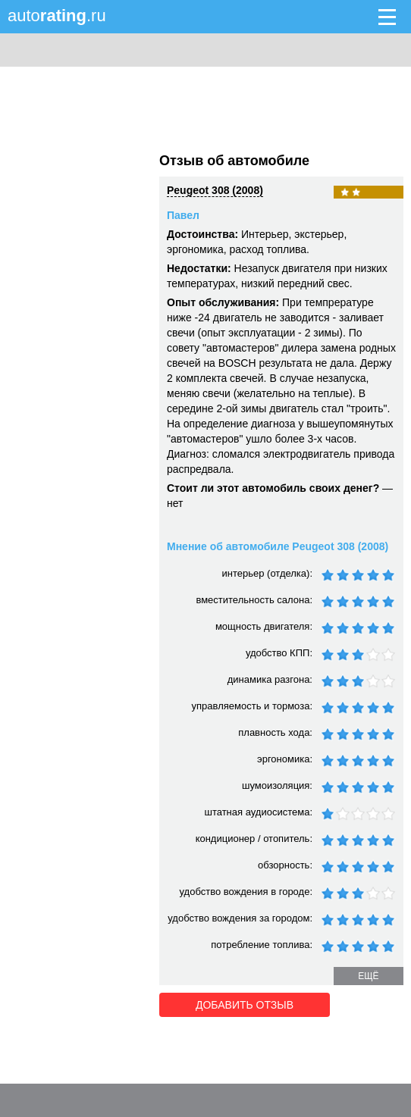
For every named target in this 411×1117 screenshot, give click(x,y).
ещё (368, 976)
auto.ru (57, 15)
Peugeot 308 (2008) (215, 190)
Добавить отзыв (244, 1005)
